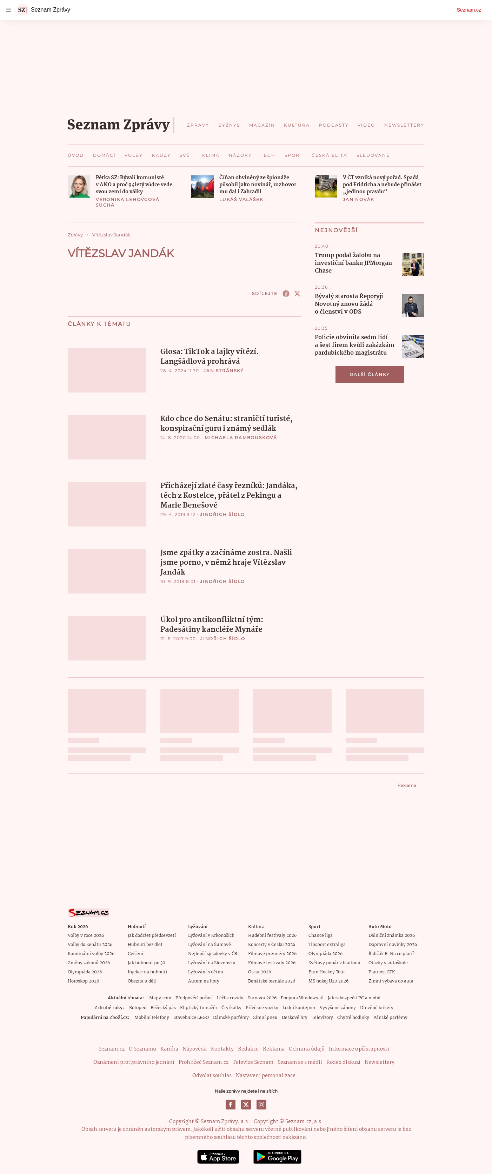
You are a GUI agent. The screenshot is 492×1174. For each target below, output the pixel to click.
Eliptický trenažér (198, 1007)
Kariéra (169, 1049)
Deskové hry (294, 1017)
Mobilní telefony (151, 1017)
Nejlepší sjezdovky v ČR (212, 953)
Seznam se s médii (300, 1062)
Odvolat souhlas (212, 1075)
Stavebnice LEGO (191, 1017)
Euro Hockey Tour (326, 971)
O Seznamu (142, 1049)
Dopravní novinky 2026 (392, 944)
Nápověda (194, 1049)
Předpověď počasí (194, 997)
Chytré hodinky (353, 1017)
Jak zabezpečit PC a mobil (354, 997)
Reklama (274, 1049)
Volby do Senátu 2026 (90, 944)
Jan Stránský (224, 370)
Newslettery (379, 1062)
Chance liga (320, 935)
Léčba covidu (230, 997)
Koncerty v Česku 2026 (271, 944)
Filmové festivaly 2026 (271, 962)
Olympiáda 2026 (85, 971)
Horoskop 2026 (83, 981)
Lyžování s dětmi (205, 971)
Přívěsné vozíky (262, 1007)
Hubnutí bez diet (145, 944)
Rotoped (137, 1007)
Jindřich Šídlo (222, 514)
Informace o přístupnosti (359, 1049)
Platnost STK (381, 971)
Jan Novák (358, 199)
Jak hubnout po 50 (146, 962)
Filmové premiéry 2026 (272, 953)
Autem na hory (203, 981)
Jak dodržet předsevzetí (152, 935)
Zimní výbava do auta (390, 981)
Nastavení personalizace (265, 1075)
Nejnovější (336, 230)
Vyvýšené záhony (338, 1007)
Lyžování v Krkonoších (211, 935)
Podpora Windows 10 (302, 997)
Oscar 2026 (259, 971)
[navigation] (8, 9)
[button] (79, 186)
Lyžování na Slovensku (211, 962)
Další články (370, 374)
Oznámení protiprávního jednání (133, 1062)
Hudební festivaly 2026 (272, 935)
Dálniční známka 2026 (391, 935)
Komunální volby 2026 (91, 953)
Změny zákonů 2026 (89, 962)
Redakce (248, 1049)
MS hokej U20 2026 (328, 981)
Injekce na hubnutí (147, 971)
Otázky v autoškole (388, 962)
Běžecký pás (163, 1007)
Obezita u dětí (142, 981)
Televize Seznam (253, 1062)
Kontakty (222, 1049)
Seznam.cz (469, 10)
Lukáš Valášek (241, 199)
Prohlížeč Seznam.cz (203, 1062)
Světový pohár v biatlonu (334, 962)
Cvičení (135, 953)
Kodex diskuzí (343, 1062)
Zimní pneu (265, 1017)
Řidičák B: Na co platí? (391, 953)
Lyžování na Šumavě (209, 944)
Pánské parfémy (390, 1017)
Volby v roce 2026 (86, 935)
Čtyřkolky (231, 1007)
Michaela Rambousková (241, 437)
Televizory (322, 1017)
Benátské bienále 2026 (271, 981)
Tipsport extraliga (327, 944)
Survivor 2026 (262, 997)
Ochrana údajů (307, 1049)
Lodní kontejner (298, 1007)
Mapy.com (160, 997)
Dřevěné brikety (376, 1007)
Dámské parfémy (231, 1017)
